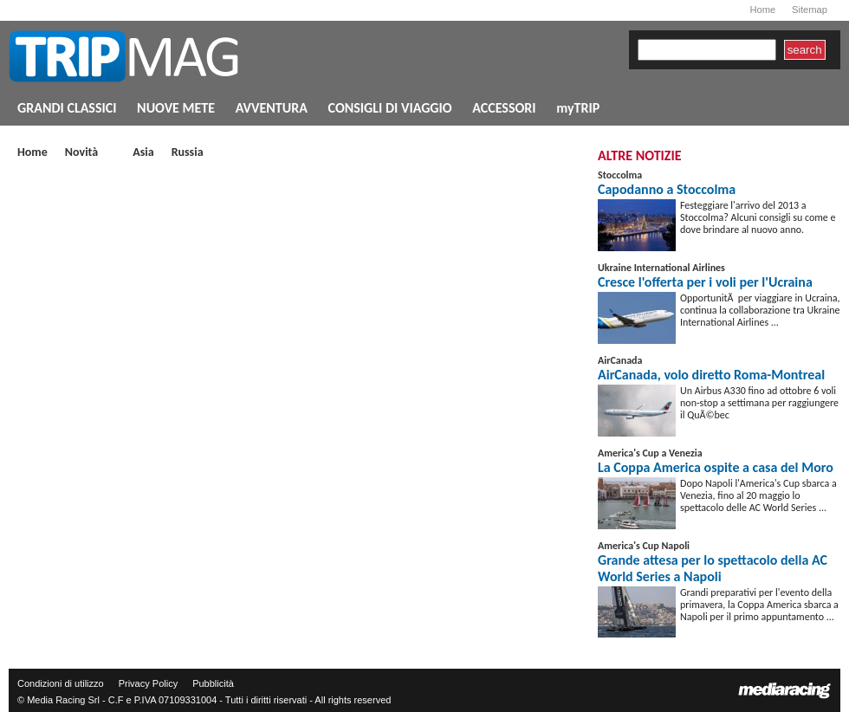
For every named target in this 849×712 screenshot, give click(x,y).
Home (762, 9)
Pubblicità (213, 683)
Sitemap (809, 9)
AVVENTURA (272, 108)
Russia (188, 153)
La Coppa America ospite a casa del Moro (715, 467)
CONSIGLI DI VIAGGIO (390, 108)
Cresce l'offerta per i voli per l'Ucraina (705, 282)
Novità (81, 153)
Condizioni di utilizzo (60, 683)
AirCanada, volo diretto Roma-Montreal (711, 374)
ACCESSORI (503, 108)
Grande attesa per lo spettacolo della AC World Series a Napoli (712, 568)
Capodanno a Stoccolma (667, 189)
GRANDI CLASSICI (66, 108)
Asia (143, 153)
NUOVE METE (176, 108)
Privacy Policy (148, 683)
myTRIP (577, 108)
